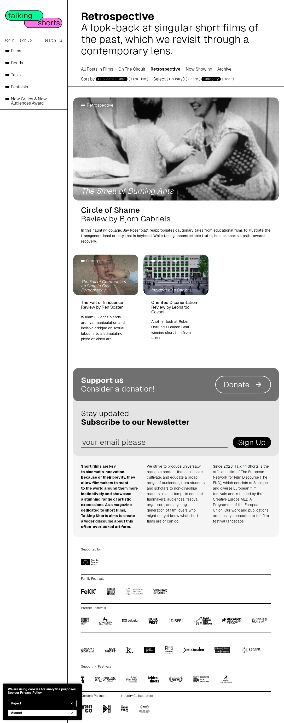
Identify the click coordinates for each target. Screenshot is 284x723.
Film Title (138, 79)
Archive (224, 69)
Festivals (19, 86)
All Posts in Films (97, 69)
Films (16, 50)
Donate (243, 384)
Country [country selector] (175, 79)
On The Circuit (131, 69)
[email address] (154, 442)
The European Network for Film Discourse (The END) (240, 477)
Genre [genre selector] (193, 79)
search (53, 40)
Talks (16, 74)
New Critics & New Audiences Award (29, 101)
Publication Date (111, 79)
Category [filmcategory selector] (211, 79)
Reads (17, 62)
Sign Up (252, 442)
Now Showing (199, 69)
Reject (42, 703)
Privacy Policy (31, 693)
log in (9, 40)
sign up (26, 40)
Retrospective (165, 69)
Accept (42, 713)
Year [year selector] (228, 79)
